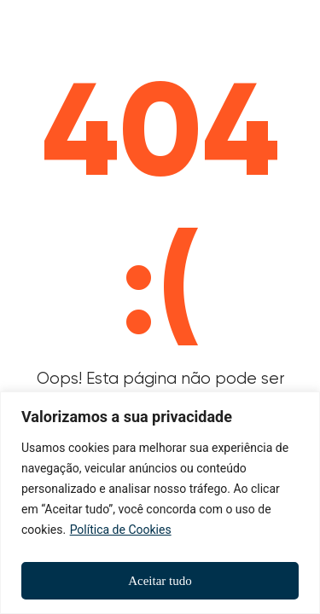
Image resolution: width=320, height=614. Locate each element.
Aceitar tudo (160, 581)
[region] (160, 502)
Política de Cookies (121, 529)
